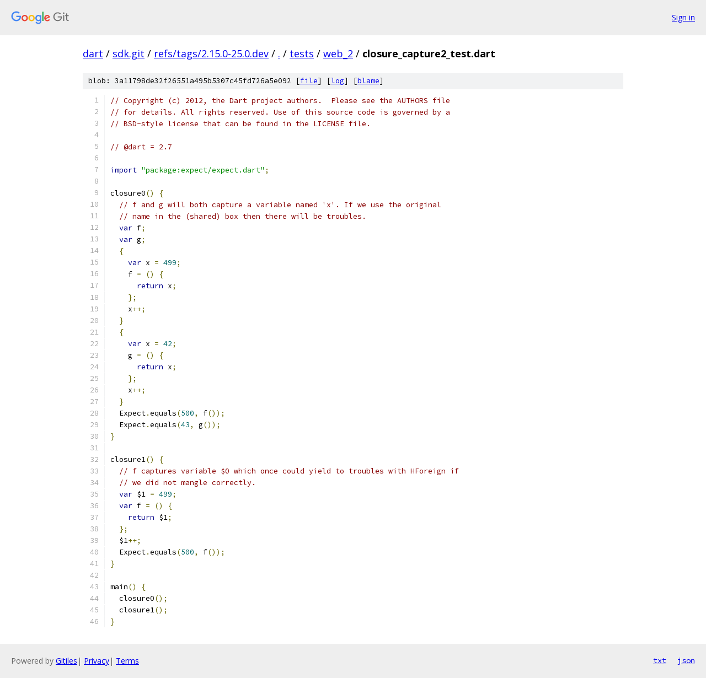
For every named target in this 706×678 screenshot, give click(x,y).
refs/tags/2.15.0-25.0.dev (211, 53)
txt (659, 660)
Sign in (683, 17)
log (337, 80)
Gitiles (66, 660)
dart (93, 53)
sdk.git (129, 53)
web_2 (338, 53)
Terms (127, 660)
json (686, 660)
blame (368, 80)
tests (302, 53)
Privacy (96, 660)
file (309, 80)
